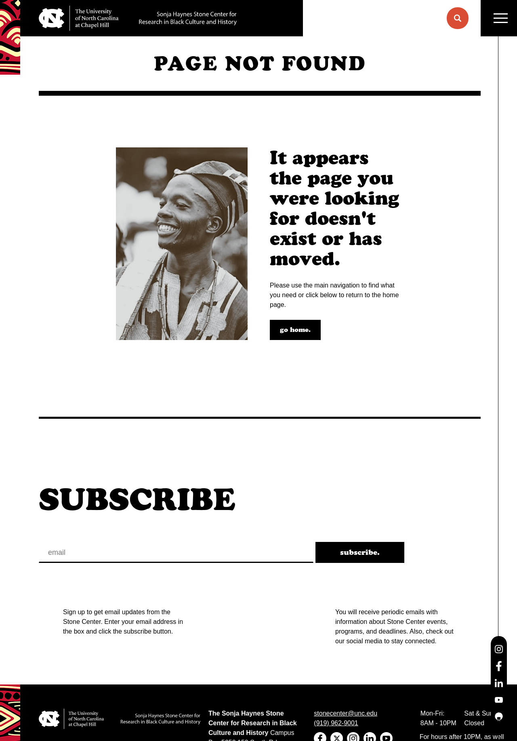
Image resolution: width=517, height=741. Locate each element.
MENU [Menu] (501, 18)
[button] (458, 18)
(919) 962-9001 (336, 723)
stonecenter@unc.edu (345, 713)
